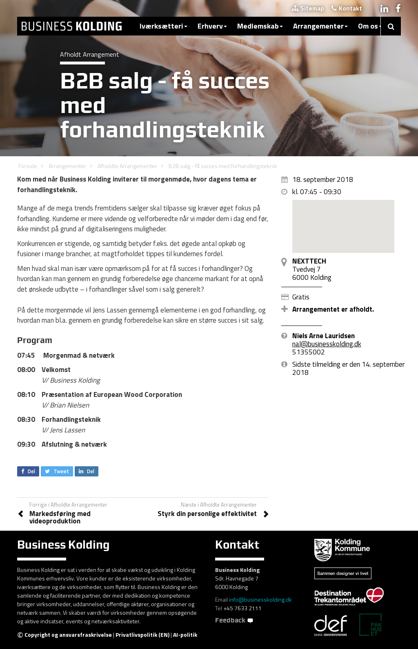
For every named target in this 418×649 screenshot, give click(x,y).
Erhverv (212, 25)
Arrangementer (320, 25)
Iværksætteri (163, 25)
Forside (27, 166)
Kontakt (346, 8)
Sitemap (308, 8)
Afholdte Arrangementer (127, 166)
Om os (370, 25)
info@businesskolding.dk (260, 599)
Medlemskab (260, 25)
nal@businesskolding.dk (326, 344)
